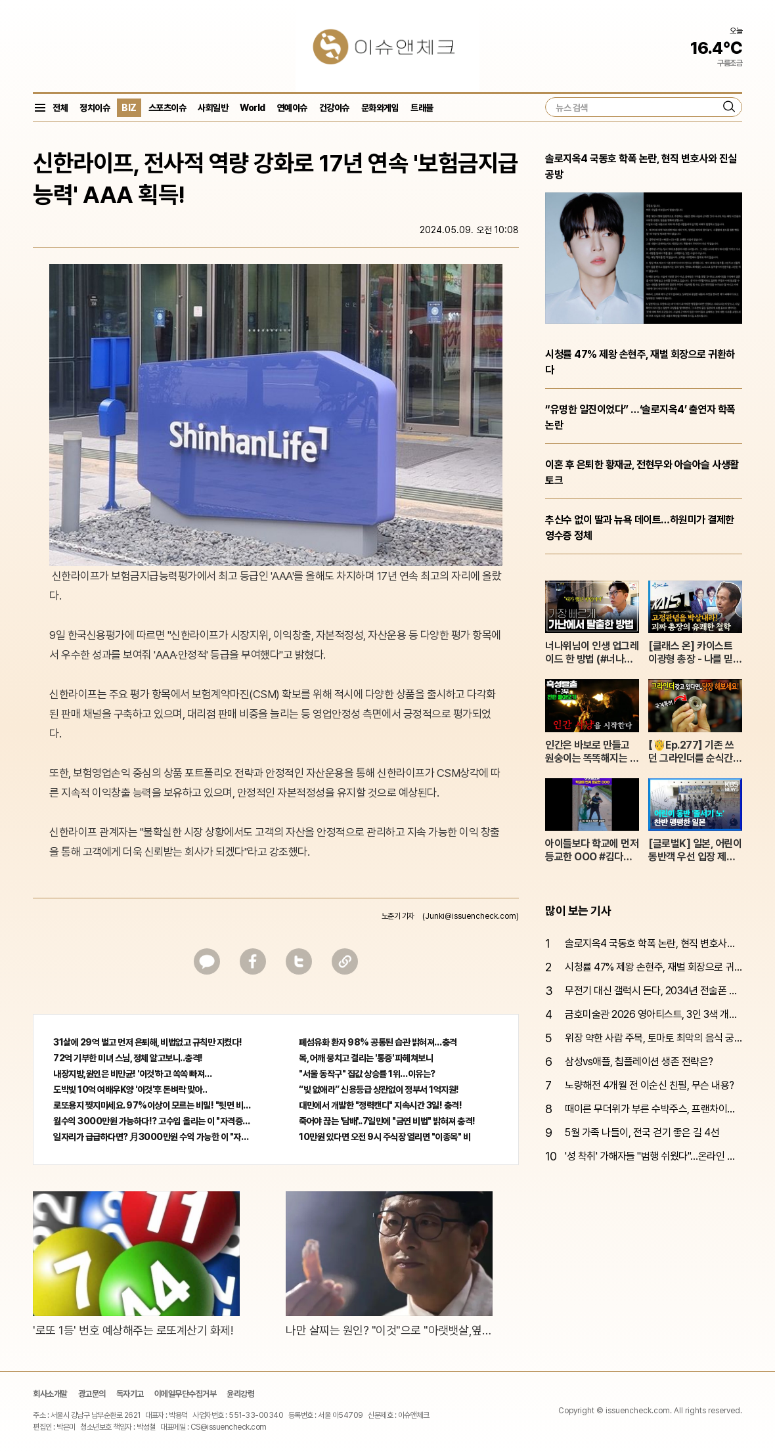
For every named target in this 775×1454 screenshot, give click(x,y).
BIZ (129, 107)
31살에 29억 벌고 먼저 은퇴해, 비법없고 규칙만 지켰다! (147, 1042)
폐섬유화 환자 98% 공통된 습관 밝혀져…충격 (378, 1042)
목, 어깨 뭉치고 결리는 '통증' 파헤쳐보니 (366, 1058)
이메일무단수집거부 (185, 1394)
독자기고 (130, 1394)
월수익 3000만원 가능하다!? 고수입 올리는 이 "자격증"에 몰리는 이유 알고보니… (153, 1121)
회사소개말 (50, 1394)
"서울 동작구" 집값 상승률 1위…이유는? (367, 1073)
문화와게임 (380, 107)
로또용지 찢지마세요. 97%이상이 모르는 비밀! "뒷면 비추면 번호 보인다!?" (153, 1105)
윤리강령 (240, 1394)
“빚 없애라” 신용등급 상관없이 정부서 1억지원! (379, 1089)
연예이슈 (292, 107)
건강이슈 (334, 107)
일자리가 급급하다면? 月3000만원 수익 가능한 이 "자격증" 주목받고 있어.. (153, 1137)
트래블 (421, 107)
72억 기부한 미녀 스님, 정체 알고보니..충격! (128, 1058)
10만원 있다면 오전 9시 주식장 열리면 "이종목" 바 (384, 1137)
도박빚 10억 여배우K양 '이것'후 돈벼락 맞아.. (130, 1089)
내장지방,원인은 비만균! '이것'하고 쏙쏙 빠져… (132, 1073)
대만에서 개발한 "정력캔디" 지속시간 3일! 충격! (380, 1105)
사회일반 (213, 107)
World (252, 107)
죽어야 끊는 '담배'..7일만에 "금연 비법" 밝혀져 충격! (387, 1121)
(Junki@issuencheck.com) (470, 916)
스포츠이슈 (167, 107)
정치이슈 (94, 107)
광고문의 (92, 1394)
